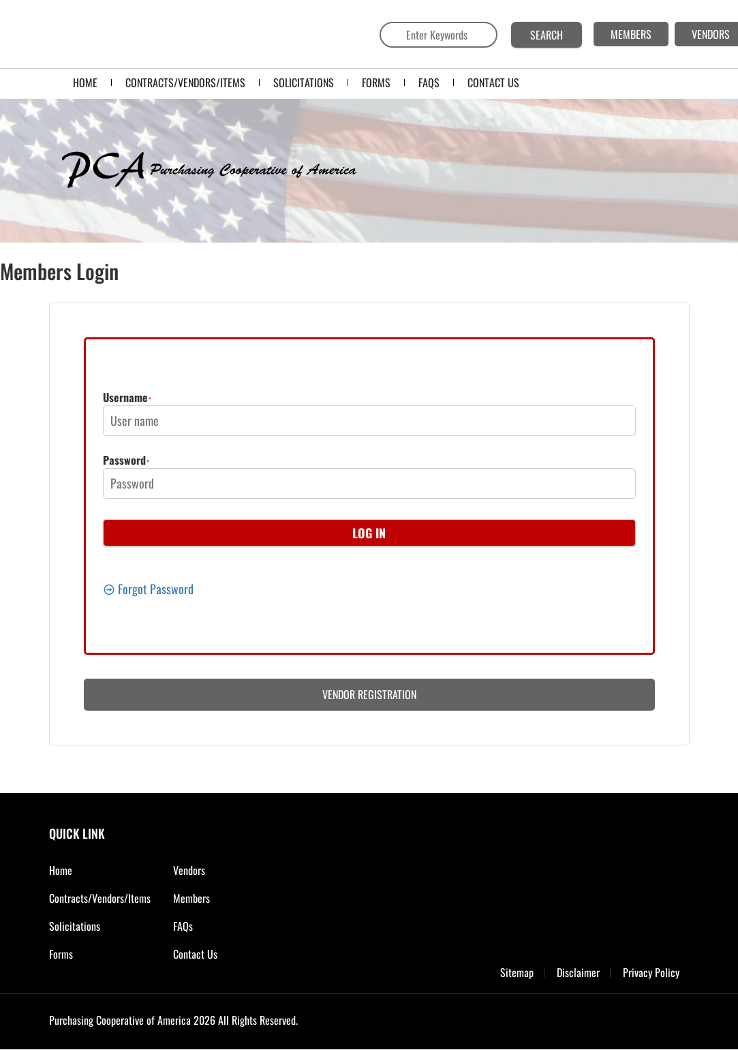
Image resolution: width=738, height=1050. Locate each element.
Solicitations (74, 926)
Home (60, 870)
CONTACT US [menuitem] (493, 82)
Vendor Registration (369, 694)
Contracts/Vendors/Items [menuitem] (185, 82)
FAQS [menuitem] (429, 82)
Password (124, 461)
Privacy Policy (651, 973)
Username (125, 398)
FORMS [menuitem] (376, 82)
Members (191, 898)
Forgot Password (148, 589)
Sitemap (517, 973)
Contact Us (195, 954)
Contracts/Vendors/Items (100, 898)
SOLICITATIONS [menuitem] (303, 82)
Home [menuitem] (85, 82)
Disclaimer (578, 973)
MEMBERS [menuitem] (631, 34)
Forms (61, 954)
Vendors (189, 870)
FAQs (183, 926)
